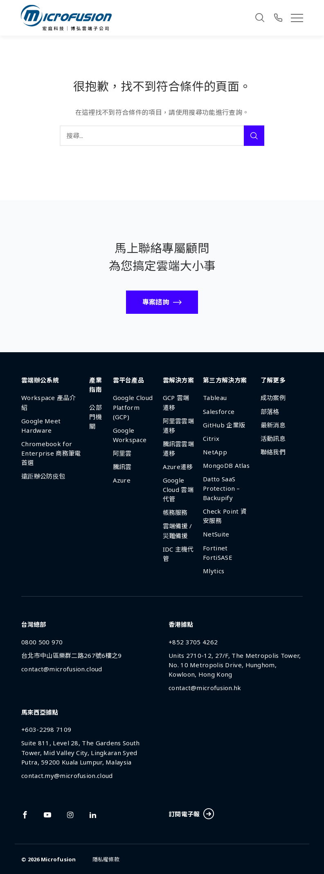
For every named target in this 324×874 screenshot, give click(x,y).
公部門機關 (95, 416)
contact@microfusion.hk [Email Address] (205, 688)
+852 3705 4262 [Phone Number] (193, 642)
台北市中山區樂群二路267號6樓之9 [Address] (71, 655)
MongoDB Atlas (226, 465)
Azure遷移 (178, 467)
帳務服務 (175, 512)
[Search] (259, 17)
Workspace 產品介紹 (48, 402)
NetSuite (216, 534)
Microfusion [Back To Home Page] (58, 859)
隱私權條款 (105, 859)
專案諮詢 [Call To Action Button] (155, 301)
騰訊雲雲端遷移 (178, 448)
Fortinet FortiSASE (217, 552)
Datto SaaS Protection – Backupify (221, 488)
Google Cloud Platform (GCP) (133, 406)
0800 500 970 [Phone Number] (42, 642)
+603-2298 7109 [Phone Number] (46, 729)
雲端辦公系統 (40, 380)
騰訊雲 (122, 467)
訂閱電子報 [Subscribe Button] (191, 814)
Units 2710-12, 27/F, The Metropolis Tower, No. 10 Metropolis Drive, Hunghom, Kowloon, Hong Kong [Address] (235, 664)
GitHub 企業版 (224, 425)
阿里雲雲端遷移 (178, 425)
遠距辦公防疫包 (43, 476)
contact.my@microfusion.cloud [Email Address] (66, 775)
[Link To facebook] (25, 814)
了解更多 (273, 380)
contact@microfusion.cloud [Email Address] (61, 669)
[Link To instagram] (70, 814)
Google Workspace (130, 435)
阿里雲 (122, 453)
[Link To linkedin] (93, 814)
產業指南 (95, 384)
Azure (122, 480)
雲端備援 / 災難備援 (177, 530)
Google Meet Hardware (41, 425)
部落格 (270, 411)
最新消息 (273, 425)
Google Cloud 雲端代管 (178, 489)
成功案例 (273, 397)
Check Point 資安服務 (225, 516)
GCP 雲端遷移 (176, 402)
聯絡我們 (273, 452)
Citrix (211, 438)
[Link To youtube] (47, 814)
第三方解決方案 (225, 380)
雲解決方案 (178, 380)
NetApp (215, 452)
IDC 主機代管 (178, 554)
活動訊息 (273, 438)
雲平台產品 (128, 380)
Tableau (215, 397)
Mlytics (213, 571)
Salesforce (218, 411)
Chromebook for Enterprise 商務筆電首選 (51, 453)
